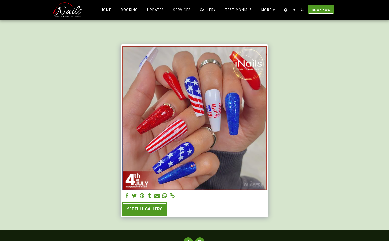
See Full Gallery (144, 208)
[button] (294, 10)
